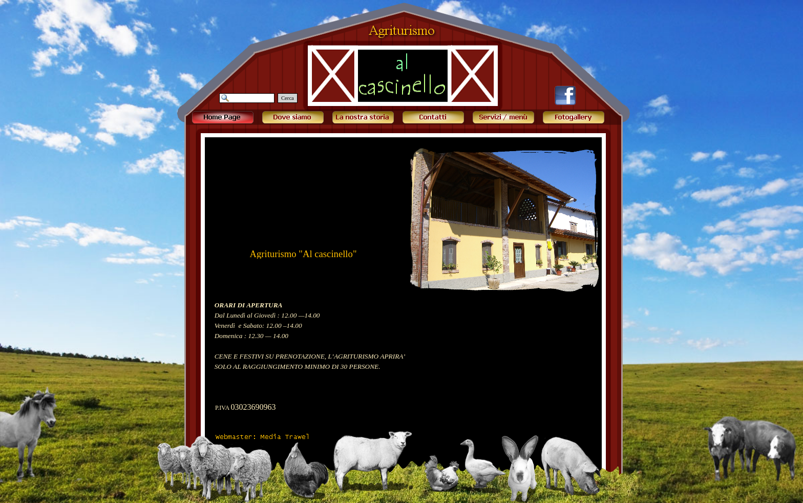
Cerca (287, 98)
